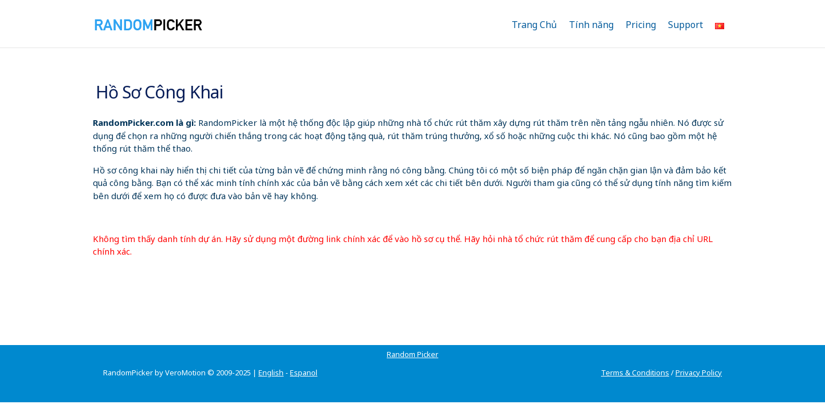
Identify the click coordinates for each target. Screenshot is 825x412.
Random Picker (129, 340)
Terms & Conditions (635, 359)
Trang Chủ (534, 24)
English (271, 359)
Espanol (303, 359)
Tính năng (591, 24)
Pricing (641, 24)
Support (685, 24)
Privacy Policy (698, 359)
